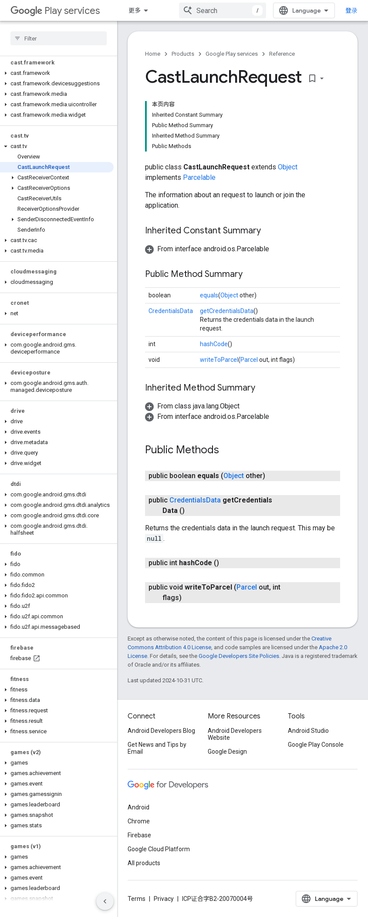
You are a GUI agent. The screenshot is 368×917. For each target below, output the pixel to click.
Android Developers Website (235, 734)
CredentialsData (171, 310)
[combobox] (222, 10)
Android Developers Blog (161, 730)
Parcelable (199, 177)
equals (209, 295)
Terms (136, 898)
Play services (55, 11)
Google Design (227, 751)
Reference (282, 54)
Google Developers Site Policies (239, 656)
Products (183, 54)
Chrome (139, 821)
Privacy (164, 898)
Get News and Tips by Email (157, 748)
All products (144, 863)
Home (152, 54)
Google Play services (232, 54)
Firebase (139, 835)
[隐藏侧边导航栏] (105, 901)
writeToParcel (219, 359)
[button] (57, 73)
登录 (351, 10)
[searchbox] (58, 38)
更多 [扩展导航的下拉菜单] (134, 10)
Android (138, 807)
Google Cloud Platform (159, 849)
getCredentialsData (226, 310)
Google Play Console (316, 744)
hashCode (214, 344)
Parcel (249, 359)
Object (287, 167)
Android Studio (308, 730)
